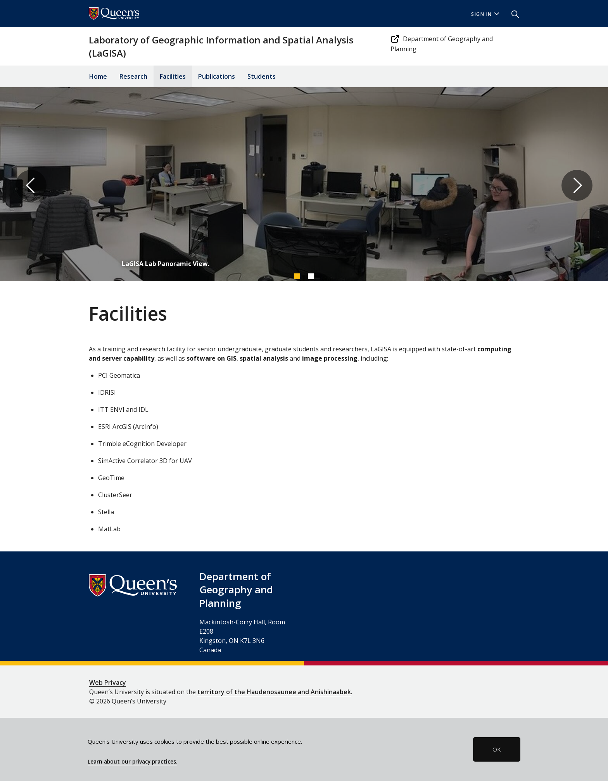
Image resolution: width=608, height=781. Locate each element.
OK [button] (496, 749)
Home (98, 76)
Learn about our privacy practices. (132, 761)
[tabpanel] (304, 185)
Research (133, 76)
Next (576, 185)
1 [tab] (297, 276)
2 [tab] (310, 276)
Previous (31, 185)
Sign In (485, 14)
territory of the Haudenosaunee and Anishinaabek (274, 692)
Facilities (173, 76)
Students (261, 76)
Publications (216, 76)
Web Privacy (107, 682)
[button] (512, 13)
